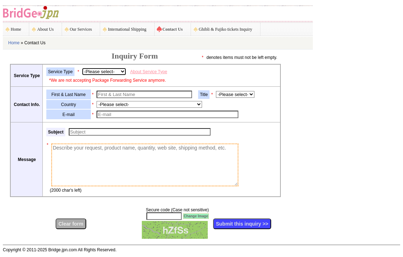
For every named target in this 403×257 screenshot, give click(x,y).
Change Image (196, 216)
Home (16, 29)
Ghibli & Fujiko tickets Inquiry (225, 29)
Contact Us (172, 29)
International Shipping (127, 29)
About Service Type (148, 71)
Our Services (81, 29)
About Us (45, 29)
